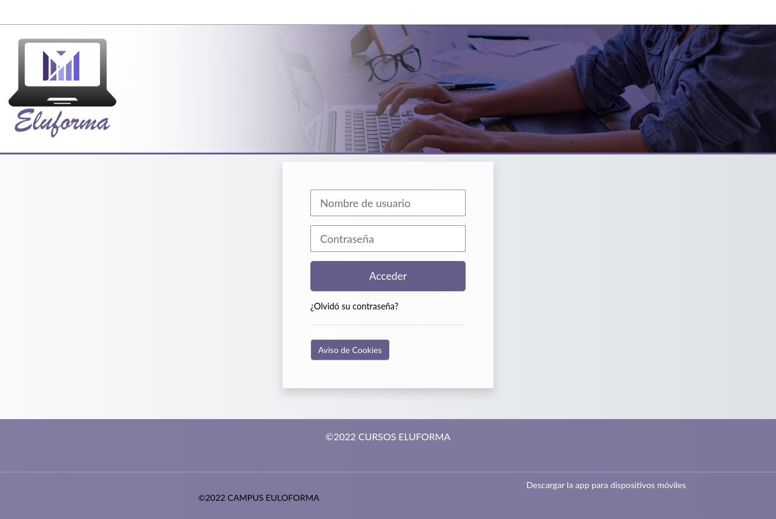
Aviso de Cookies (350, 350)
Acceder (388, 275)
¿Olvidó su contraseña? (354, 306)
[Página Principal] (76, 87)
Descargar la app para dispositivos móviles (606, 485)
